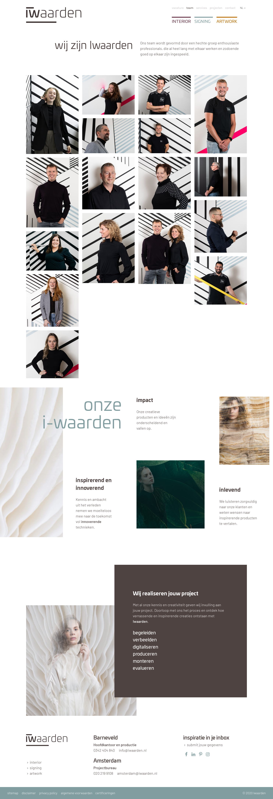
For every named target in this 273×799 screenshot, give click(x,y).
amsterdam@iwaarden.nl (137, 773)
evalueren (143, 668)
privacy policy (48, 793)
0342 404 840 (104, 750)
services (201, 8)
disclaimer (29, 793)
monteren (143, 661)
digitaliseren (145, 647)
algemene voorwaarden (76, 793)
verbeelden (145, 640)
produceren (145, 654)
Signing (202, 22)
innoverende (91, 521)
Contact (230, 8)
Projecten (216, 8)
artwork (36, 773)
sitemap (12, 793)
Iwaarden (140, 621)
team (189, 8)
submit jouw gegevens (205, 744)
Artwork (227, 22)
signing (36, 767)
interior (36, 762)
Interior (181, 22)
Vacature (178, 8)
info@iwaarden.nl (133, 750)
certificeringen (105, 793)
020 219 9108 (103, 773)
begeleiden (144, 633)
